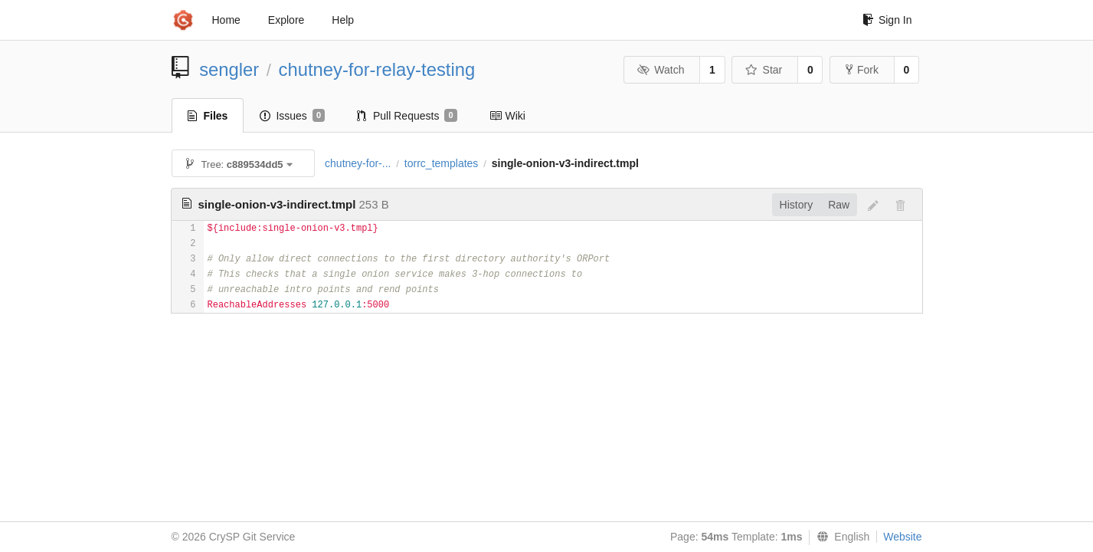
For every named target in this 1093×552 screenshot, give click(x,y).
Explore (286, 20)
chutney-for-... (358, 163)
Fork (862, 70)
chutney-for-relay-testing (377, 69)
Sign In (887, 20)
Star (763, 70)
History (796, 205)
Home (226, 20)
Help (343, 20)
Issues (292, 116)
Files (208, 116)
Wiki (507, 116)
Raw (838, 205)
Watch (661, 70)
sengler (229, 69)
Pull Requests (407, 116)
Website (902, 537)
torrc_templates (441, 163)
